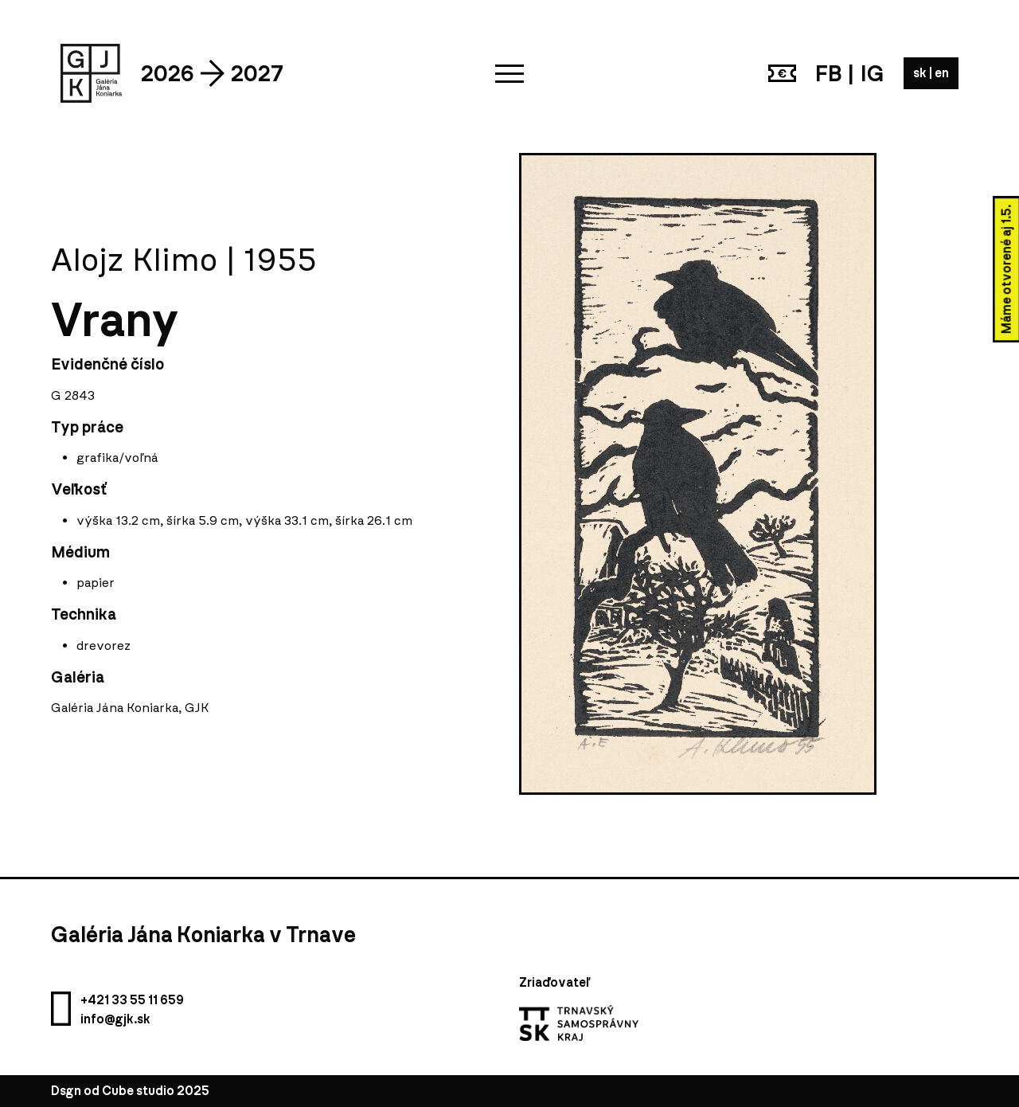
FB (828, 73)
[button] (509, 73)
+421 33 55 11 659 (132, 999)
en (942, 72)
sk (921, 72)
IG (872, 73)
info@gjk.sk (115, 1019)
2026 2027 (212, 73)
